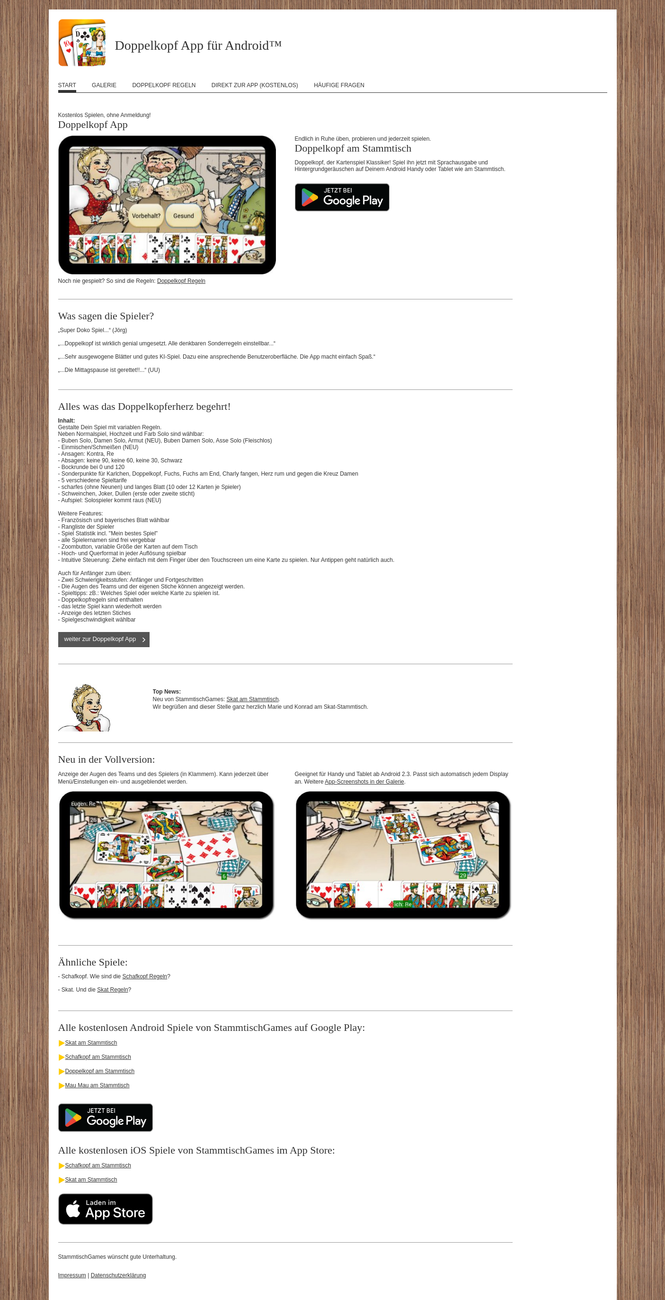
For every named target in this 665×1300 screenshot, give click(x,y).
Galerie (104, 85)
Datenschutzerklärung (118, 1275)
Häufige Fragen (339, 85)
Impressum (72, 1275)
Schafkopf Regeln (145, 976)
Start (67, 85)
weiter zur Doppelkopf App (100, 638)
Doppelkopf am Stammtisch (100, 1071)
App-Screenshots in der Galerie (364, 781)
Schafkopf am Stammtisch (98, 1057)
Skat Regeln (112, 989)
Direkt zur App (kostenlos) (255, 85)
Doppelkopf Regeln (163, 85)
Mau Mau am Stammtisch (97, 1085)
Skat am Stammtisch (253, 699)
